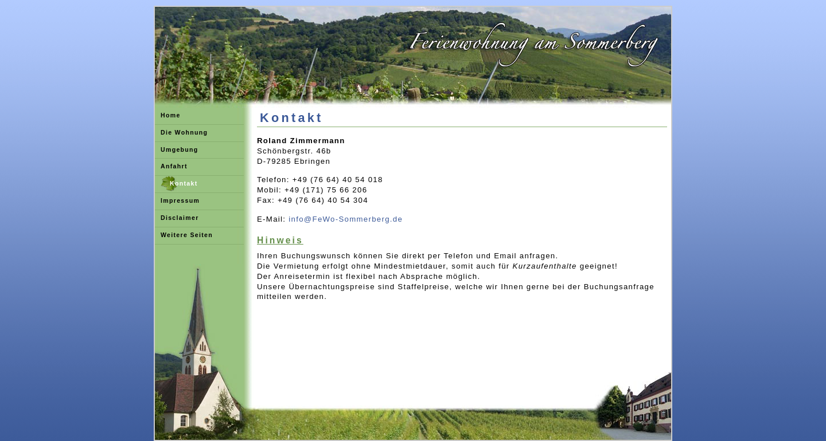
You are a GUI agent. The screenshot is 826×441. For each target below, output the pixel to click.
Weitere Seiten (187, 234)
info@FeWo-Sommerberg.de (346, 219)
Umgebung (179, 149)
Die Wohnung (184, 132)
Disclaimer (180, 217)
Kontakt (184, 183)
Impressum (180, 200)
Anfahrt (174, 166)
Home (171, 115)
